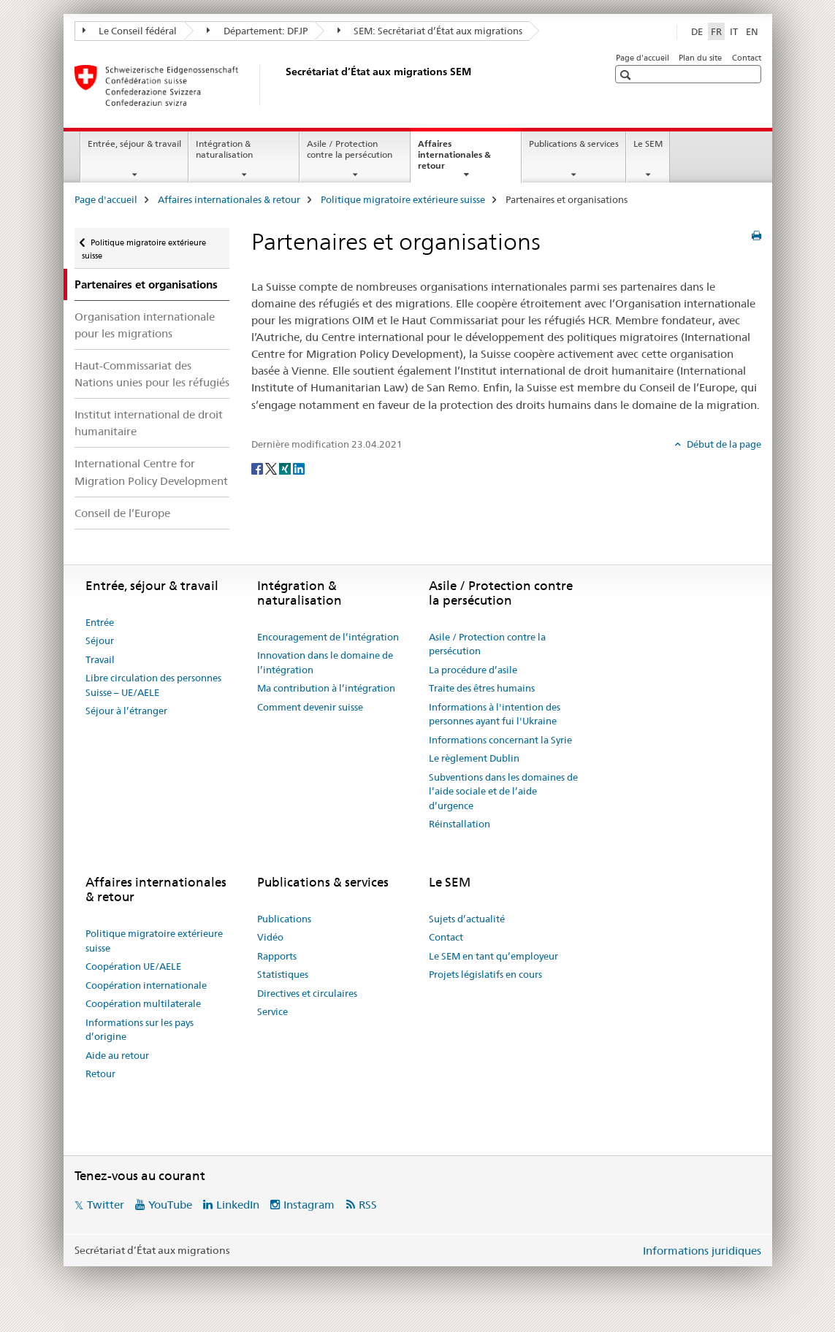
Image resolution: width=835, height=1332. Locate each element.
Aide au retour (117, 1055)
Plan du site (700, 58)
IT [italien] (734, 31)
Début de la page (723, 444)
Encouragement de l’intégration (328, 637)
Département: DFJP (257, 30)
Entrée (99, 622)
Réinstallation (459, 824)
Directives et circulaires (307, 993)
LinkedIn (237, 1205)
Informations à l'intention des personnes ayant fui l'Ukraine (494, 714)
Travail (100, 659)
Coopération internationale (146, 985)
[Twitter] (272, 468)
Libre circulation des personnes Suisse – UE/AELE (153, 685)
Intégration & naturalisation (224, 149)
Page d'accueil (642, 58)
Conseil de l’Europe (122, 513)
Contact (746, 58)
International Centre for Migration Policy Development (151, 471)
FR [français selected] (716, 31)
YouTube (170, 1205)
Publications (284, 919)
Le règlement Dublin (474, 758)
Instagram (309, 1205)
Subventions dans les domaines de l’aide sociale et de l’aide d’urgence (503, 791)
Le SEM (648, 143)
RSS (368, 1205)
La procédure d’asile (473, 669)
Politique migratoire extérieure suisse (403, 199)
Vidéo (270, 937)
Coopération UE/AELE (133, 966)
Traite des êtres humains (482, 688)
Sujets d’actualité (467, 919)
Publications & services (574, 143)
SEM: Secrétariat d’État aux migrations (430, 30)
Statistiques (282, 974)
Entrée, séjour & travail (134, 143)
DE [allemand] (697, 31)
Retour (100, 1073)
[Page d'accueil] (283, 85)
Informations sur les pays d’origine (139, 1030)
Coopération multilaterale (143, 1003)
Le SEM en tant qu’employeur (493, 956)
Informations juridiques (702, 1251)
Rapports (277, 956)
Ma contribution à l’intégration (326, 688)
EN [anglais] (752, 31)
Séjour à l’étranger (126, 710)
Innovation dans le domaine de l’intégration (325, 662)
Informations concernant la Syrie (500, 740)
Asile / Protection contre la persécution (349, 149)
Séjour (99, 640)
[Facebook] (258, 468)
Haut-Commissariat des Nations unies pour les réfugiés (152, 374)
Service (272, 1011)
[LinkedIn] (299, 468)
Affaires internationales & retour (454, 159)
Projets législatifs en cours (485, 974)
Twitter (105, 1205)
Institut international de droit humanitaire (149, 422)
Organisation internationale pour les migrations (145, 325)
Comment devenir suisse (310, 707)
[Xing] (286, 468)
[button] (627, 75)
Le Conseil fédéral (130, 30)
